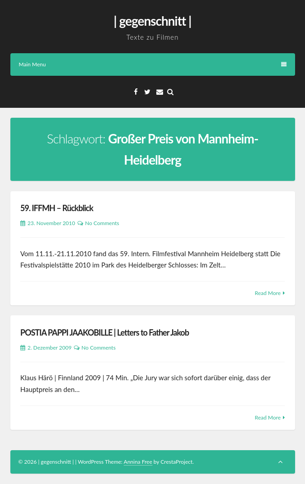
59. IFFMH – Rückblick (56, 208)
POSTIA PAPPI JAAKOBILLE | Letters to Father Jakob (104, 332)
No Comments (102, 223)
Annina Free (138, 461)
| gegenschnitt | (152, 20)
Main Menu (153, 64)
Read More (268, 293)
